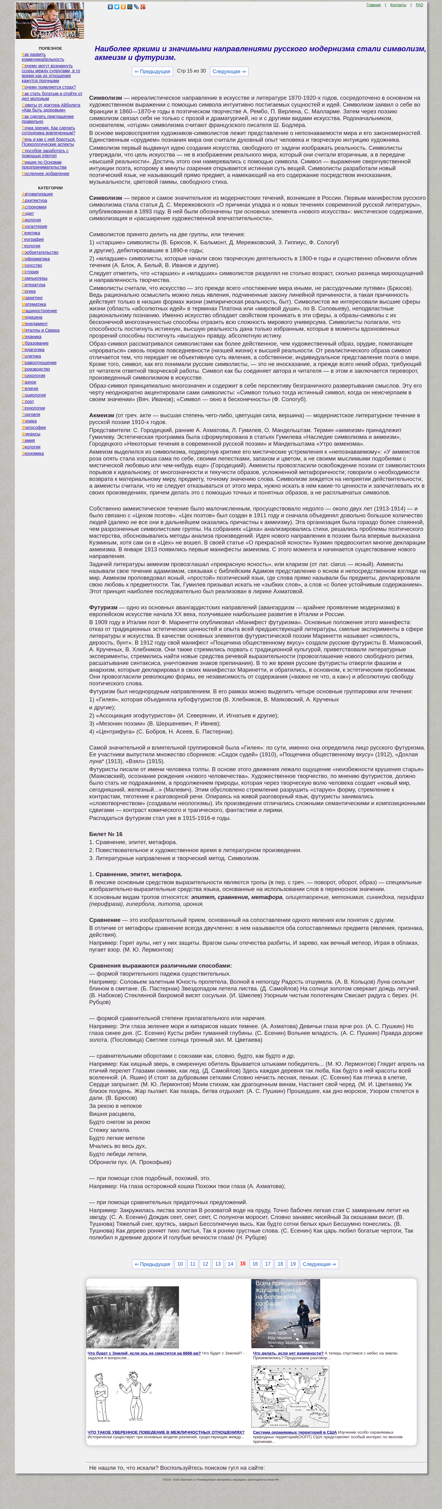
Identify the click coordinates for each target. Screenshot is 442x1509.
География (33, 239)
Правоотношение (39, 362)
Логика (29, 291)
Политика (31, 356)
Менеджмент (35, 323)
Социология (34, 395)
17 (267, 1264)
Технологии (33, 408)
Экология (31, 446)
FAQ (419, 5)
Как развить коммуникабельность (43, 57)
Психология (33, 375)
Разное (29, 382)
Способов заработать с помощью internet (45, 153)
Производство (36, 369)
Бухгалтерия (34, 226)
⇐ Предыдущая (152, 71)
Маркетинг (32, 297)
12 (205, 1264)
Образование (35, 343)
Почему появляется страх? (49, 87)
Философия (34, 427)
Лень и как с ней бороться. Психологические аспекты (49, 142)
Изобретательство (40, 252)
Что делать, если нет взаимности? (288, 1353)
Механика (32, 336)
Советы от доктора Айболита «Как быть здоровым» (51, 107)
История (30, 271)
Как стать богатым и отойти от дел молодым (52, 96)
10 (180, 1264)
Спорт (28, 401)
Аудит (28, 213)
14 (230, 1264)
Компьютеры (35, 278)
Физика (29, 420)
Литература (33, 284)
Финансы (31, 433)
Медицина (32, 317)
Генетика (31, 232)
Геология (31, 245)
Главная (374, 5)
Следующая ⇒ (229, 71)
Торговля (31, 414)
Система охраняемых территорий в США (295, 1432)
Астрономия (34, 206)
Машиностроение (39, 310)
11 (193, 1264)
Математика (34, 304)
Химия (28, 440)
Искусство (32, 265)
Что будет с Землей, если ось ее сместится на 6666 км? (144, 1353)
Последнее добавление (46, 173)
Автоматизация (37, 193)
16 (255, 1264)
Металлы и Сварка (41, 330)
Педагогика (33, 349)
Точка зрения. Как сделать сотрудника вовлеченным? (48, 130)
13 (218, 1264)
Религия (30, 388)
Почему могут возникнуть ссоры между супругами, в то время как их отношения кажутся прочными (51, 73)
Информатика (36, 258)
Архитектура (34, 200)
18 (280, 1264)
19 (293, 1264)
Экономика (33, 453)
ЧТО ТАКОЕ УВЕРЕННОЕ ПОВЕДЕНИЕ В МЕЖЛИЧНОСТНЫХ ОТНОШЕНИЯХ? (166, 1432)
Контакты (398, 5)
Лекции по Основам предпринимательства (44, 165)
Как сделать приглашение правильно (48, 119)
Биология (31, 219)
